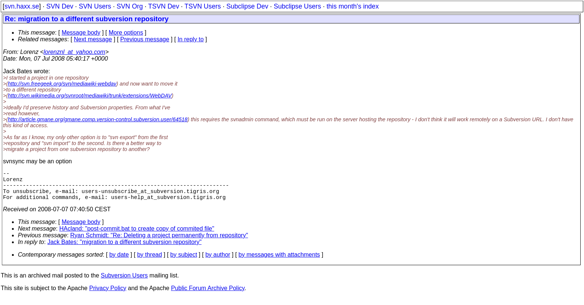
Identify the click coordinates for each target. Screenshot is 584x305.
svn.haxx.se (21, 6)
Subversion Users (124, 283)
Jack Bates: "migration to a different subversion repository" (124, 249)
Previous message (144, 39)
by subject (183, 262)
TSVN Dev (163, 6)
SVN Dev (59, 6)
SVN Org (130, 6)
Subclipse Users (297, 6)
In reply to (191, 39)
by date (118, 262)
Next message (93, 39)
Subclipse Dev (247, 6)
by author (217, 262)
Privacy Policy (107, 295)
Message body (80, 32)
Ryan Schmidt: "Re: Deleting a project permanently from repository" (159, 243)
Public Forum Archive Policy (207, 295)
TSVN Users (202, 6)
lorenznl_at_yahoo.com (74, 52)
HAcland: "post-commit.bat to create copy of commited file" (136, 236)
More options (126, 32)
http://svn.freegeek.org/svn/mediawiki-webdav (62, 84)
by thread (149, 262)
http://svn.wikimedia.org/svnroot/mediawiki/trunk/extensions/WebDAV (90, 96)
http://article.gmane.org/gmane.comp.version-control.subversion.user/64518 (97, 119)
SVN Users (95, 6)
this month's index (353, 6)
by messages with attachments (279, 262)
